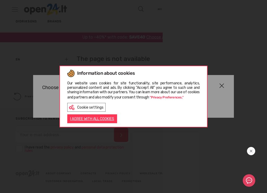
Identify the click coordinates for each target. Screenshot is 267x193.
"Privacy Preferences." (166, 96)
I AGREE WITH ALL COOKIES (92, 119)
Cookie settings (86, 107)
